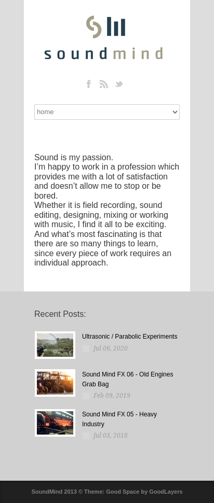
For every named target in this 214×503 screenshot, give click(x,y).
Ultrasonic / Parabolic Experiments (129, 336)
